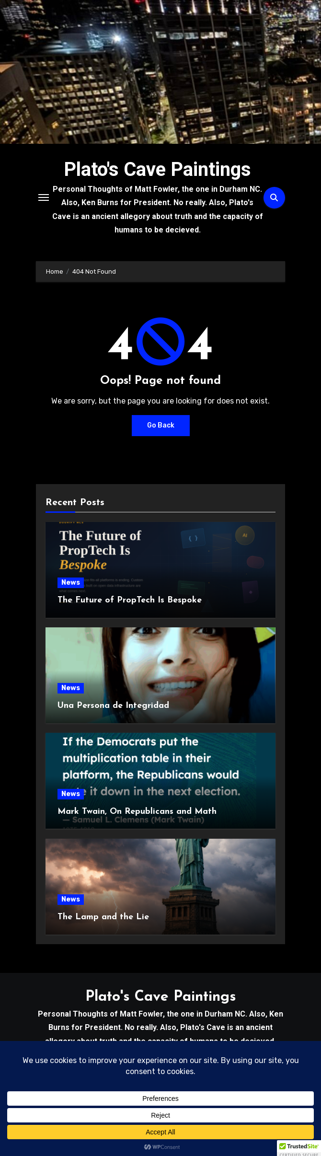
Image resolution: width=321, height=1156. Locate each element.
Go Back (160, 425)
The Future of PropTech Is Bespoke (129, 600)
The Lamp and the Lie (103, 917)
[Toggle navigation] (43, 197)
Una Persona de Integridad (113, 705)
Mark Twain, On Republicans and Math (137, 811)
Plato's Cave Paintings (157, 169)
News (70, 582)
